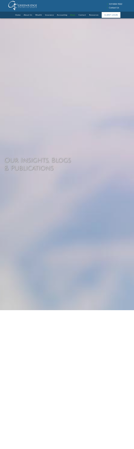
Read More (15, 391)
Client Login (111, 15)
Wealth (38, 15)
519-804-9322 (114, 4)
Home (18, 15)
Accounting (62, 15)
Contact (82, 15)
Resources (94, 15)
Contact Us (113, 7)
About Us (28, 15)
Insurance (49, 15)
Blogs (72, 15)
